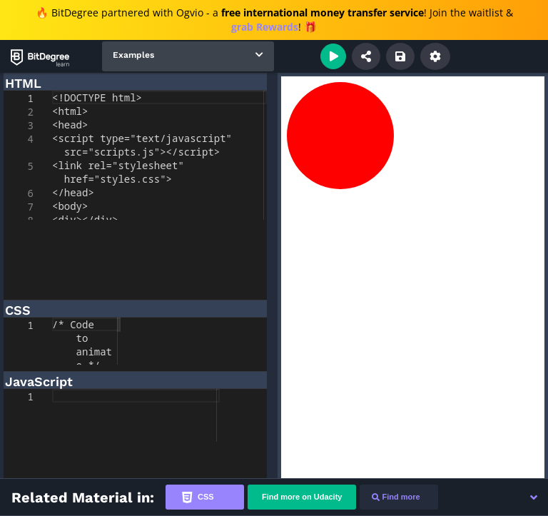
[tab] (205, 497)
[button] (533, 497)
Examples (133, 55)
